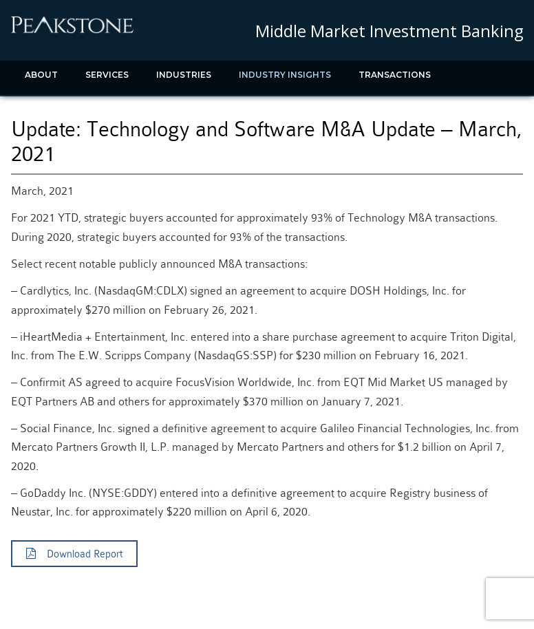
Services (107, 75)
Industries (183, 75)
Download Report (74, 554)
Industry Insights (285, 75)
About (41, 75)
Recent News (58, 109)
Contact (141, 109)
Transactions (395, 75)
